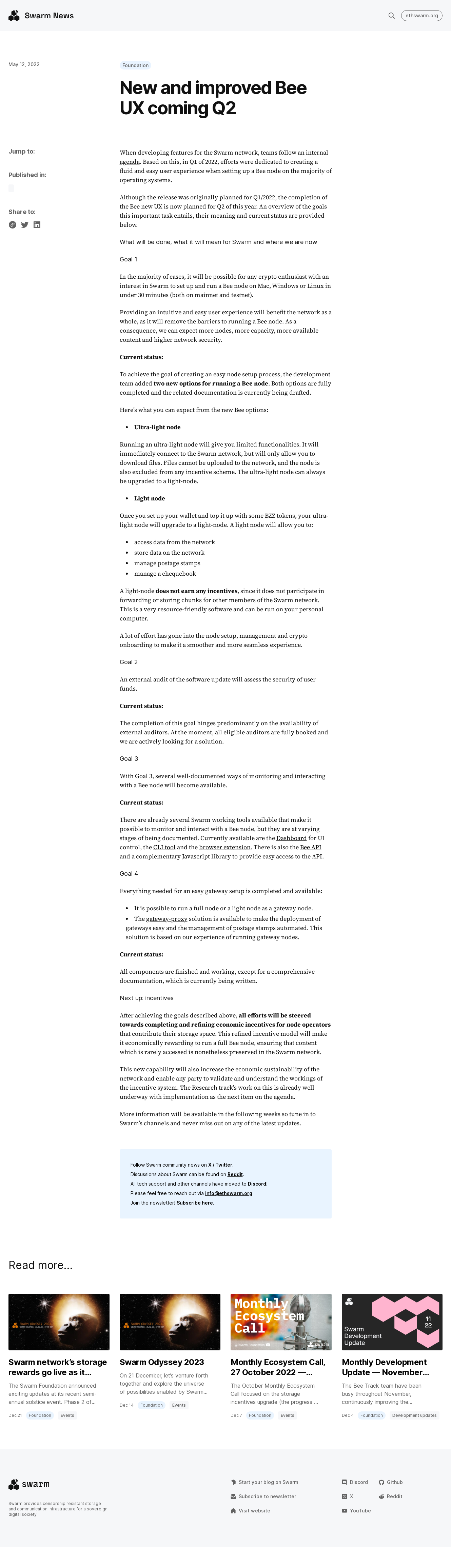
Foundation (135, 65)
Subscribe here (195, 1203)
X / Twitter (220, 1165)
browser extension (225, 847)
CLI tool (164, 847)
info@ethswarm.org (228, 1193)
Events (67, 1415)
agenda (130, 161)
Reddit (235, 1174)
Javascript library (206, 856)
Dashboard (291, 838)
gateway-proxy (167, 918)
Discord (257, 1184)
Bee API (310, 847)
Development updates (414, 1415)
